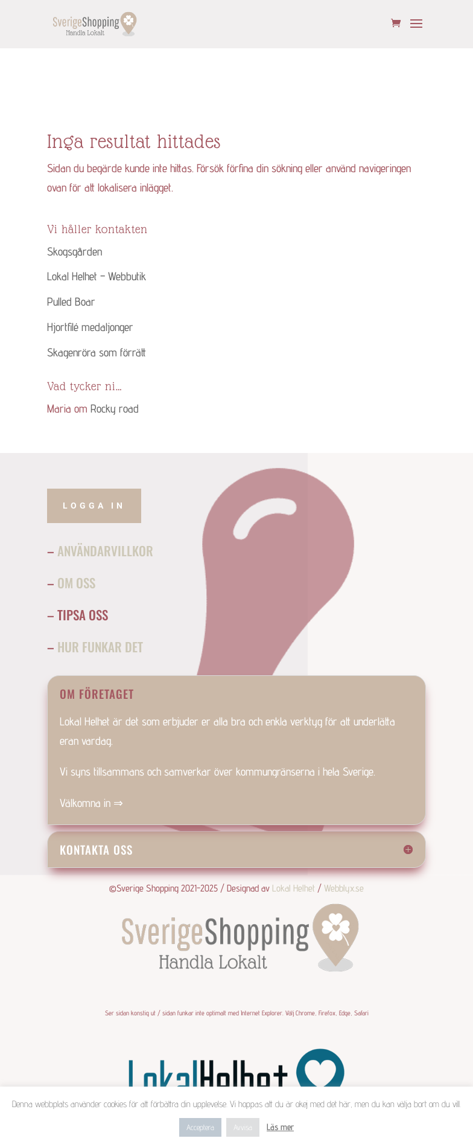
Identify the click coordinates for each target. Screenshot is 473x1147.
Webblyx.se (344, 888)
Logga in (94, 505)
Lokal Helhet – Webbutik (96, 276)
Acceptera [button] (200, 1127)
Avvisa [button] (242, 1127)
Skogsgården (74, 251)
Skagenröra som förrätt (96, 352)
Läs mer (280, 1127)
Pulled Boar (71, 301)
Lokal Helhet (293, 888)
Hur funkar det (100, 646)
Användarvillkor (105, 550)
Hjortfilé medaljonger (90, 326)
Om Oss (76, 582)
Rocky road (114, 408)
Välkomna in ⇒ (91, 802)
